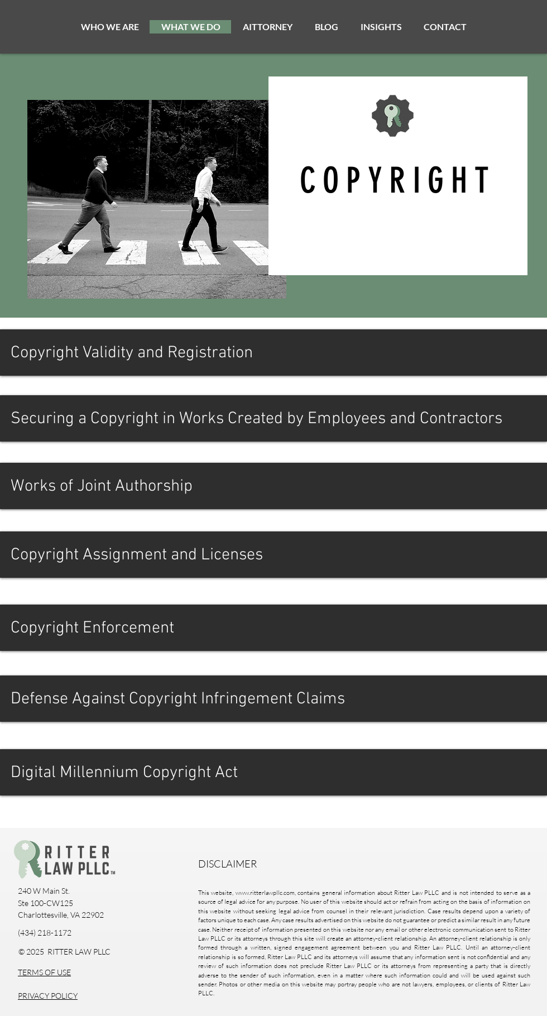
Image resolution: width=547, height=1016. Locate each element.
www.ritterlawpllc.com (265, 893)
